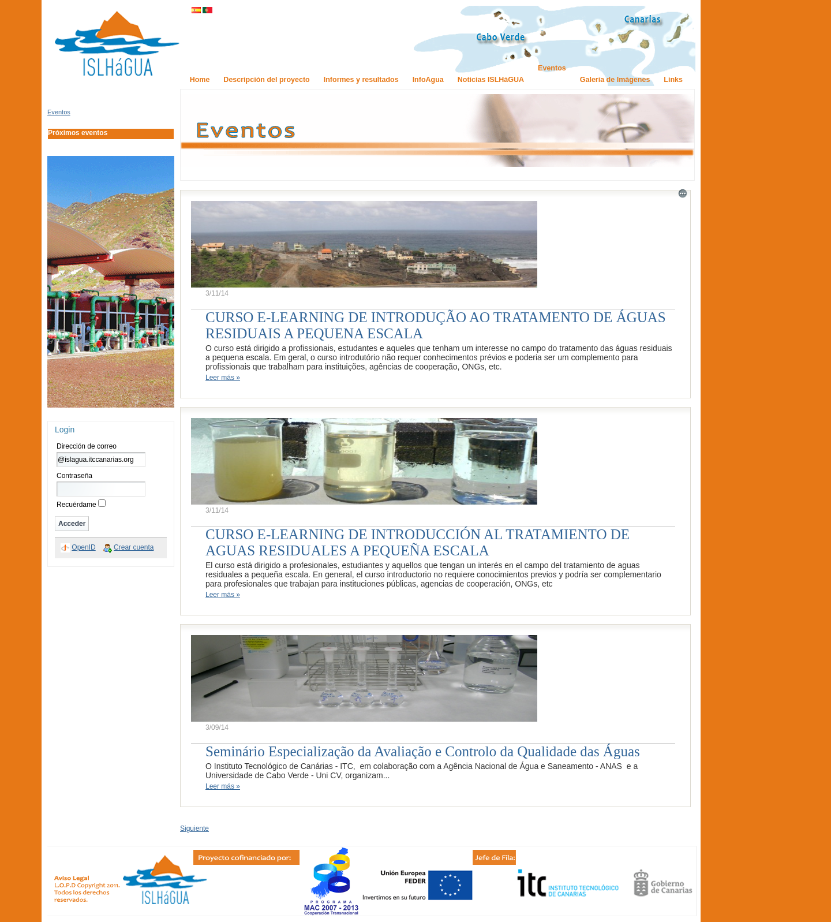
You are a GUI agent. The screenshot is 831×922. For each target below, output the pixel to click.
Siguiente (194, 828)
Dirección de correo (87, 446)
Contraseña (74, 475)
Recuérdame (76, 505)
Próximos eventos (77, 133)
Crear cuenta (134, 547)
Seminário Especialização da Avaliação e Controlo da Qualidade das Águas (422, 751)
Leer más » (222, 378)
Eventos (58, 112)
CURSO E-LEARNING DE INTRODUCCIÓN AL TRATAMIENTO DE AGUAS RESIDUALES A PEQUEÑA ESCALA (417, 542)
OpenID (83, 547)
